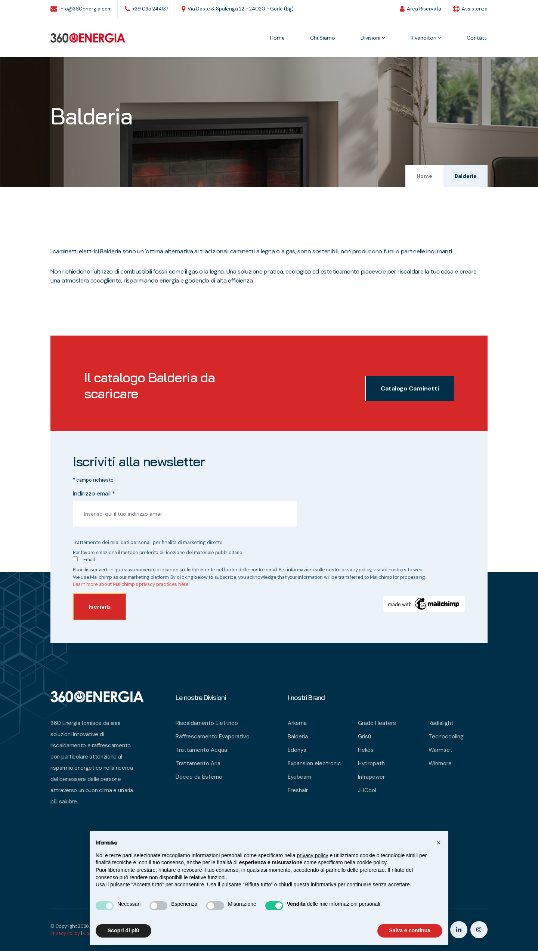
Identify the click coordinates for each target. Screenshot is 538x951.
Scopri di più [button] (123, 930)
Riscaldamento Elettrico (207, 723)
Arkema (297, 723)
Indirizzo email (94, 493)
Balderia (298, 736)
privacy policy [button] (312, 855)
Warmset (440, 750)
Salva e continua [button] (409, 930)
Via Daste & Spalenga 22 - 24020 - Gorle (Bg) (238, 9)
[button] (439, 843)
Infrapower (371, 777)
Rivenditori (426, 37)
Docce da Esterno (199, 777)
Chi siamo (322, 37)
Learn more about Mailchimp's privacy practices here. (131, 584)
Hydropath (371, 763)
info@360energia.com (81, 9)
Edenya (297, 750)
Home (277, 37)
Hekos (366, 750)
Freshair (298, 790)
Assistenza (470, 9)
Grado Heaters (377, 723)
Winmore (440, 763)
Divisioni (373, 37)
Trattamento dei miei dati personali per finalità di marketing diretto (148, 542)
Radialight (441, 723)
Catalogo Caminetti (410, 388)
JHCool (367, 790)
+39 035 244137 (146, 9)
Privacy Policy (65, 933)
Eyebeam (299, 777)
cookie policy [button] (372, 862)
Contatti (477, 37)
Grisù (364, 736)
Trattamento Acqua (201, 750)
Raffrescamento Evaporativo (213, 736)
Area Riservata (420, 9)
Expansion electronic (314, 763)
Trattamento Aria (198, 763)
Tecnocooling (446, 736)
